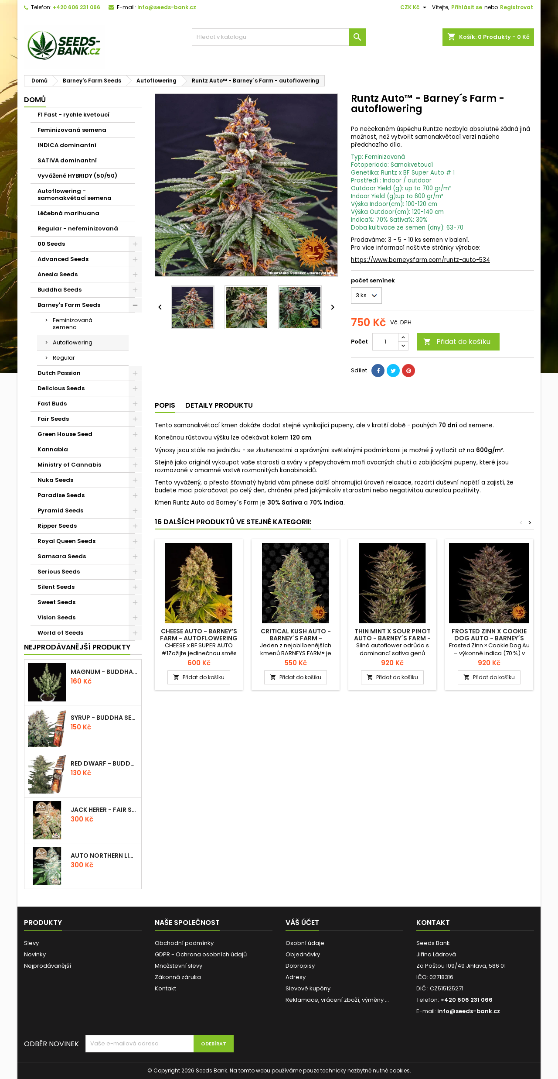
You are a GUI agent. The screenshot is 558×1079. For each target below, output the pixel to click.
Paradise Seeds (61, 495)
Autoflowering (72, 342)
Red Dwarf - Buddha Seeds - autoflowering (104, 763)
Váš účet (302, 922)
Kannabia (52, 449)
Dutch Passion (59, 373)
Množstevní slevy (178, 966)
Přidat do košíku (456, 342)
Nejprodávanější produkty (77, 647)
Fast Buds (52, 403)
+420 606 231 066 (76, 7)
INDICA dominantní (66, 145)
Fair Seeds (53, 419)
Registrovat (516, 7)
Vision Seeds (56, 617)
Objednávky (303, 954)
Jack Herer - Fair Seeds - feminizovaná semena (104, 809)
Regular (64, 358)
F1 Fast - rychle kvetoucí (73, 114)
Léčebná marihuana (68, 213)
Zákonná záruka (178, 977)
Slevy (31, 943)
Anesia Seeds (57, 274)
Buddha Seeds (59, 289)
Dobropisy (300, 966)
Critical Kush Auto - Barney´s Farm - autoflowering (296, 638)
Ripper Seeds (57, 526)
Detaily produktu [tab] (219, 405)
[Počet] (385, 342)
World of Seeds (60, 633)
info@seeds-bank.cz (166, 7)
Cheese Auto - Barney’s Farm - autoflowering (199, 635)
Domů (35, 100)
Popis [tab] (165, 405)
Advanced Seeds (62, 259)
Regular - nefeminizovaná (77, 228)
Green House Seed (64, 434)
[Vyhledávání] (279, 37)
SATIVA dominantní (67, 160)
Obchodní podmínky (184, 943)
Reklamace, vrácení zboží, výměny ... (337, 1000)
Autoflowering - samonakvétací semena (74, 194)
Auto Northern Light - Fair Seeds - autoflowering (104, 855)
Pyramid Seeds (60, 510)
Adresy (296, 977)
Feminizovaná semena (71, 130)
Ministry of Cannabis (69, 464)
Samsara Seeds (61, 556)
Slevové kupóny (308, 988)
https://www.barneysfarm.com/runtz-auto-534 (420, 260)
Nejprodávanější (47, 966)
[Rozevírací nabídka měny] (414, 7)
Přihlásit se (466, 7)
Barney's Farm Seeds (68, 305)
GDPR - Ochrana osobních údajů (201, 954)
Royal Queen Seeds (66, 541)
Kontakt (165, 988)
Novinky (35, 954)
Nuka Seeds (55, 480)
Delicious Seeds (61, 388)
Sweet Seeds (56, 602)
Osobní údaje (305, 943)
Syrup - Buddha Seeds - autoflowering (104, 717)
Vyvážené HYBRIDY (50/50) (77, 176)
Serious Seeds (58, 571)
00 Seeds (51, 244)
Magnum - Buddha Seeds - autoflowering (104, 671)
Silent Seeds (56, 587)
